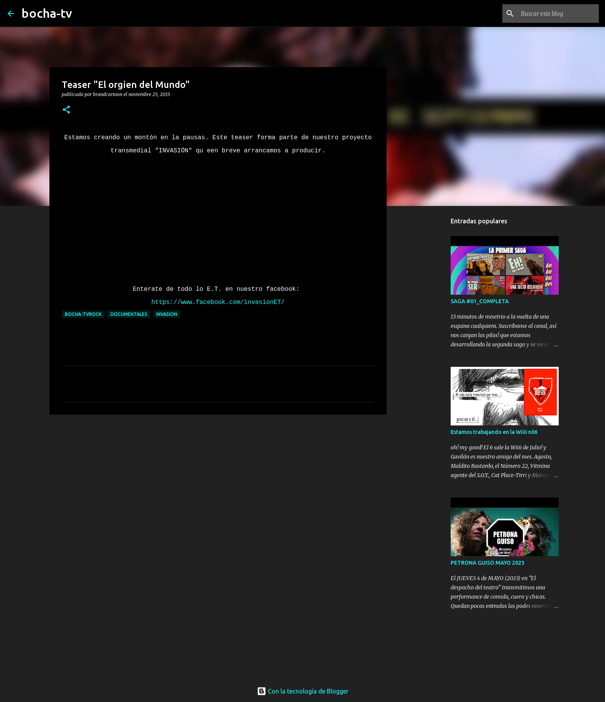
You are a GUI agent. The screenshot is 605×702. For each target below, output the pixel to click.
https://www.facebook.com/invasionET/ (218, 302)
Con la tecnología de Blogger (302, 691)
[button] (66, 110)
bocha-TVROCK (83, 314)
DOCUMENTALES (128, 314)
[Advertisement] (218, 480)
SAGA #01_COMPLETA (480, 301)
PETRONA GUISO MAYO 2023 (487, 563)
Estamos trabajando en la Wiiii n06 (494, 432)
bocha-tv (47, 13)
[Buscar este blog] (558, 13)
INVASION (166, 314)
